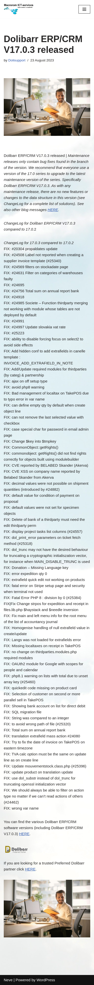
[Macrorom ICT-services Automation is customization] (19, 9)
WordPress (46, 980)
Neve (8, 980)
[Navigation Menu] (84, 9)
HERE (53, 210)
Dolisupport (16, 60)
